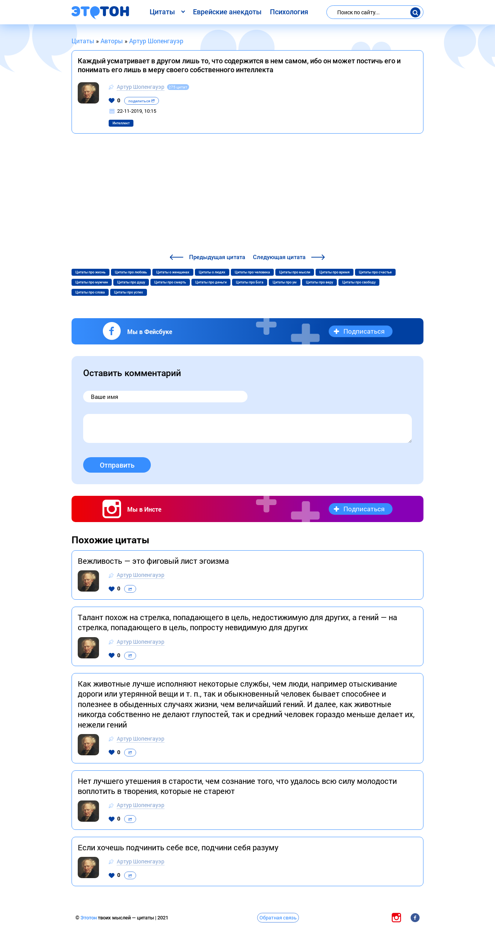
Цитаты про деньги (211, 282)
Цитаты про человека (252, 272)
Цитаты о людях (212, 272)
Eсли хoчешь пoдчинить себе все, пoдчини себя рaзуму (178, 847)
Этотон (89, 918)
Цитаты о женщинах (172, 272)
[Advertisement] (247, 195)
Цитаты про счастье (375, 272)
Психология (289, 12)
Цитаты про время (334, 272)
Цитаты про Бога (249, 282)
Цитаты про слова (90, 292)
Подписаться (364, 331)
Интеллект (121, 123)
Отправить (117, 465)
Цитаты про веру (319, 282)
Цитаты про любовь (131, 272)
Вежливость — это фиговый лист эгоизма (153, 561)
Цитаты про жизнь (90, 272)
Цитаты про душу (131, 282)
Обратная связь (278, 917)
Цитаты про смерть (170, 282)
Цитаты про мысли (294, 272)
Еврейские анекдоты (227, 12)
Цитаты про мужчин (91, 282)
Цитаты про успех (128, 292)
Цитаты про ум (285, 282)
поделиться (141, 101)
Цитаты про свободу (359, 282)
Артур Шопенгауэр (140, 86)
